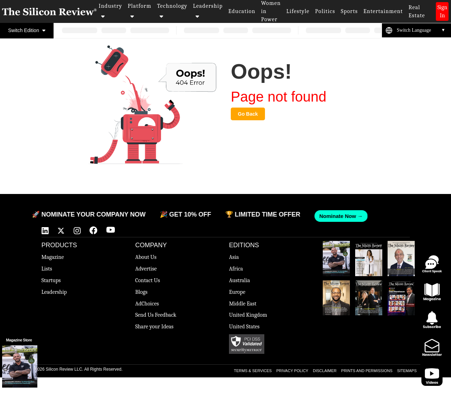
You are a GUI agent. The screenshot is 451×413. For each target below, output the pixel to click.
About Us (145, 257)
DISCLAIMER (324, 371)
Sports (349, 11)
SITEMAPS (407, 371)
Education (241, 11)
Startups (51, 280)
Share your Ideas (154, 326)
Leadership (208, 11)
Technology (172, 11)
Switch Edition (26, 30)
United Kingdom (248, 315)
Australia (239, 280)
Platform (140, 11)
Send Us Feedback (156, 315)
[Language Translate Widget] (421, 30)
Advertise (146, 269)
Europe (237, 292)
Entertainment (383, 11)
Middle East (243, 303)
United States (244, 326)
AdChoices (147, 303)
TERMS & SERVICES (253, 371)
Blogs (141, 292)
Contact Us (147, 280)
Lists (47, 269)
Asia (234, 257)
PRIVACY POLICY (292, 371)
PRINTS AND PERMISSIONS (366, 371)
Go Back (248, 114)
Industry (110, 11)
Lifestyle (298, 11)
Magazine (53, 257)
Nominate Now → (337, 216)
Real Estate (416, 11)
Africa (236, 269)
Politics (325, 11)
